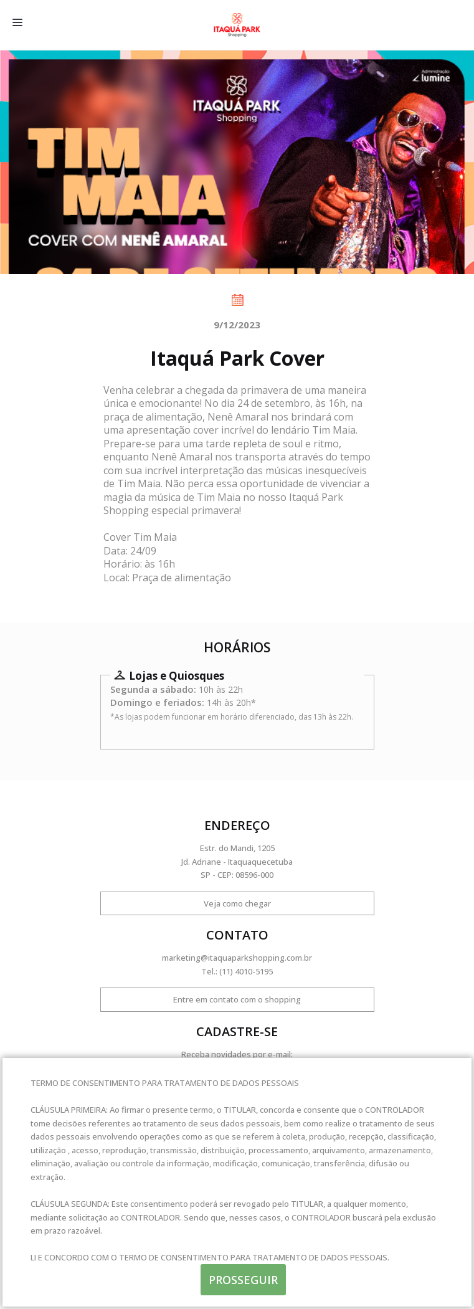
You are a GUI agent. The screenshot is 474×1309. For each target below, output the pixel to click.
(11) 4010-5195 (246, 971)
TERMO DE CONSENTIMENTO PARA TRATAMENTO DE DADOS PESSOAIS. (254, 1257)
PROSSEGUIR (243, 1279)
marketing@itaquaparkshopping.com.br (237, 957)
